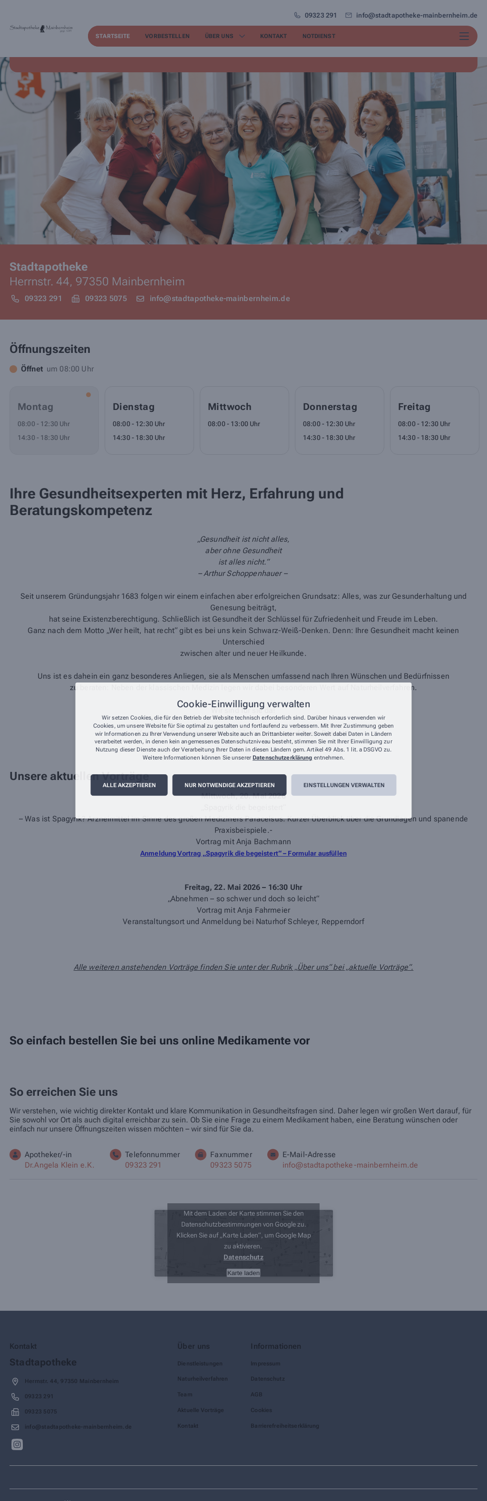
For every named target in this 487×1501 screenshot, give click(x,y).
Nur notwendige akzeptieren (230, 785)
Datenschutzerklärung (282, 757)
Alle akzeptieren (129, 785)
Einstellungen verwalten (344, 785)
